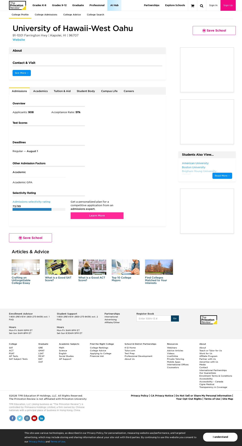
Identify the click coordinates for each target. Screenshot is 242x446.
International (111, 316)
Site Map (227, 399)
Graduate (78, 5)
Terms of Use (57, 441)
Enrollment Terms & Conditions (215, 376)
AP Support (65, 359)
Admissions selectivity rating (31, 201)
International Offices (178, 364)
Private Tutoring (175, 359)
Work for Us (205, 353)
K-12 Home (130, 347)
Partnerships (151, 5)
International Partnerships (213, 370)
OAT (40, 362)
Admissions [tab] (19, 91)
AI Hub (114, 5)
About (202, 347)
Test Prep (130, 353)
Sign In (213, 5)
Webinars (172, 347)
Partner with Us (207, 359)
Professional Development (138, 356)
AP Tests (13, 356)
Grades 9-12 (59, 5)
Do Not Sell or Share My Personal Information (203, 395)
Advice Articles (175, 350)
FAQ (11, 319)
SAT (11, 347)
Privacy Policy (37, 441)
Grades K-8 (39, 5)
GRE (40, 347)
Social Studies (66, 356)
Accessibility (206, 378)
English (63, 353)
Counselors (173, 367)
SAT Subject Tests (18, 359)
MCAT (41, 356)
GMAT (41, 350)
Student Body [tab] (86, 91)
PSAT (11, 353)
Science (63, 350)
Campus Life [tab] (109, 91)
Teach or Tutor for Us (210, 350)
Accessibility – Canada (211, 381)
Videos (170, 353)
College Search (95, 14)
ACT (11, 350)
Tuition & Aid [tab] (62, 91)
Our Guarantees (207, 373)
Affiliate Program (208, 356)
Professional (97, 5)
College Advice (72, 14)
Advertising (111, 319)
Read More (222, 175)
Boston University (193, 167)
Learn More (97, 215)
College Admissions (46, 14)
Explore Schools (175, 5)
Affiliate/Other (112, 322)
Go (175, 318)
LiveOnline (172, 356)
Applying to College (100, 353)
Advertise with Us (208, 362)
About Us (130, 359)
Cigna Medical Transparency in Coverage (213, 385)
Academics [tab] (40, 91)
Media (202, 364)
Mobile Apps (173, 362)
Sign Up (228, 5)
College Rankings (99, 347)
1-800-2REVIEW (29, 316)
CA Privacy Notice (162, 395)
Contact (203, 367)
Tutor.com (130, 350)
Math (61, 347)
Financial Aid (97, 356)
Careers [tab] (129, 91)
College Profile (20, 14)
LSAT (41, 353)
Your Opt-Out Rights (189, 399)
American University (195, 163)
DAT (40, 359)
